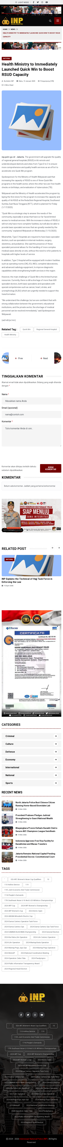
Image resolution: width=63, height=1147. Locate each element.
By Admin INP (8, 81)
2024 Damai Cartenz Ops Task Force (44, 927)
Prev (19, 358)
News (13, 29)
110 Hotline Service (12, 885)
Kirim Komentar (50, 468)
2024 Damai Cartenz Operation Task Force (21, 921)
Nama (5, 394)
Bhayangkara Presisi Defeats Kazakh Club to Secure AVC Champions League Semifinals (36, 829)
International (12, 767)
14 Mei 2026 (21, 809)
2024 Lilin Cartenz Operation (44, 937)
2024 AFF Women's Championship (34, 906)
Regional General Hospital (47, 329)
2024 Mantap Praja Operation (44, 948)
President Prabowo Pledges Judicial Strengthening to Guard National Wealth (34, 817)
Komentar (7, 421)
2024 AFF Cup (9, 906)
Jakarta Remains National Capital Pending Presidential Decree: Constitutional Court (35, 855)
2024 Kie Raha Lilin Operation (15, 937)
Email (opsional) (10, 408)
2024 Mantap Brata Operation (37, 943)
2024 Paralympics (38, 958)
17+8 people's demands (14, 895)
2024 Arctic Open (35, 911)
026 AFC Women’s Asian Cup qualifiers (26, 879)
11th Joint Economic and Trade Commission (22, 890)
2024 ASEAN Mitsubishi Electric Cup (18, 916)
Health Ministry (10, 335)
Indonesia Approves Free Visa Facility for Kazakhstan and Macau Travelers (35, 842)
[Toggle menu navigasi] (57, 20)
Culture (9, 744)
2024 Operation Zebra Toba (14, 958)
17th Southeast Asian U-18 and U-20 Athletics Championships (28, 900)
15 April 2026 (7, 586)
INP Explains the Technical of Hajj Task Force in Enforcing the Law (27, 580)
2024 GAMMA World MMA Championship (20, 932)
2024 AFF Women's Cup (13, 911)
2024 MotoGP (9, 953)
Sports (9, 783)
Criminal (10, 736)
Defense (10, 751)
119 (26, 885)
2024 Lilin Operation (12, 943)
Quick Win (27, 329)
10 (48, 879)
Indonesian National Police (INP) (34, 1139)
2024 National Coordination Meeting (35, 953)
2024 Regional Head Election (15, 969)
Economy (10, 759)
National (6, 58)
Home (5, 29)
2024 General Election (50, 932)
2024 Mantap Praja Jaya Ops (15, 948)
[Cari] (50, 21)
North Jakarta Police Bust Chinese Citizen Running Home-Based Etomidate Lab (35, 804)
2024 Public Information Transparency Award (21, 964)
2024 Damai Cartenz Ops (14, 927)
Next (44, 358)
